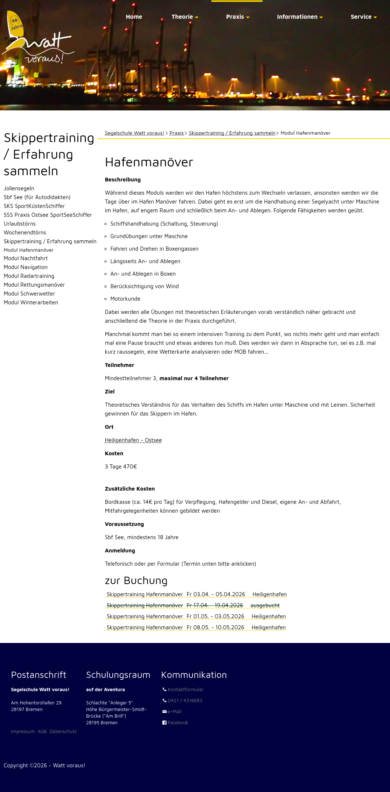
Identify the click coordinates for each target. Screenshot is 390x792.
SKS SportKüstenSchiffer (34, 206)
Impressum (23, 731)
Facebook (178, 722)
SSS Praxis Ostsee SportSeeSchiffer (48, 215)
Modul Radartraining (29, 276)
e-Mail (175, 711)
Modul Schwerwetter (29, 293)
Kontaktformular (186, 689)
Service (361, 16)
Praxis (235, 16)
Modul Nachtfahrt (26, 258)
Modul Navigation (26, 267)
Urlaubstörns (20, 223)
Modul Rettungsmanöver (34, 285)
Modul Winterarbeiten (31, 302)
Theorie (182, 16)
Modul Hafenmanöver (29, 250)
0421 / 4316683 (185, 700)
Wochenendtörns (25, 232)
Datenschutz (63, 731)
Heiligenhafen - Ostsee (133, 440)
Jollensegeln (19, 188)
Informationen (297, 16)
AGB (42, 731)
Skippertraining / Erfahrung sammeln (232, 133)
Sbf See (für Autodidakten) (37, 197)
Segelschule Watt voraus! (135, 133)
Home (134, 16)
